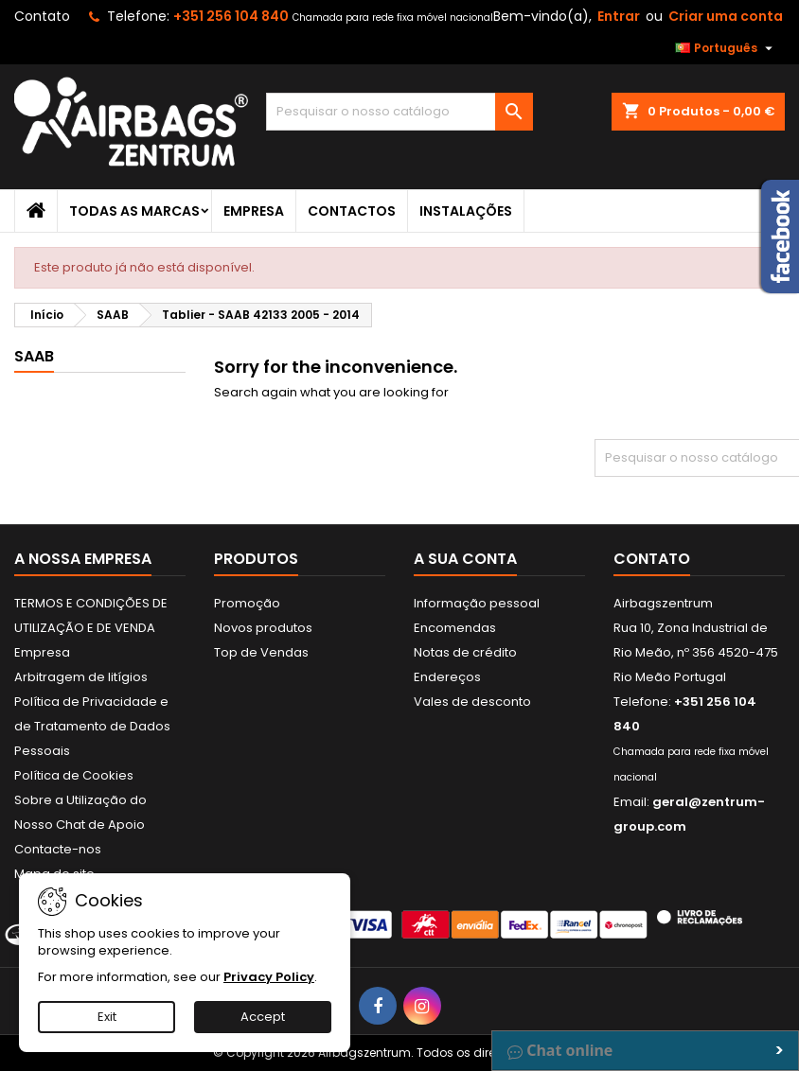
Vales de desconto (472, 702)
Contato (42, 16)
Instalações (465, 211)
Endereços (447, 677)
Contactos (352, 211)
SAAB (34, 356)
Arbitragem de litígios (81, 677)
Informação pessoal (477, 603)
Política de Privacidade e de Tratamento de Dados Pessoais (92, 726)
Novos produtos (263, 628)
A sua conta (465, 559)
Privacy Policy (268, 977)
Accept (262, 1017)
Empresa (253, 211)
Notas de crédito (465, 652)
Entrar (618, 16)
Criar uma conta (725, 16)
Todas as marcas (134, 211)
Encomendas (455, 628)
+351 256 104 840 (231, 16)
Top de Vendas (261, 652)
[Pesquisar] (399, 112)
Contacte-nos (57, 849)
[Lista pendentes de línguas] (726, 48)
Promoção (247, 603)
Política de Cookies (73, 775)
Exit (107, 1017)
